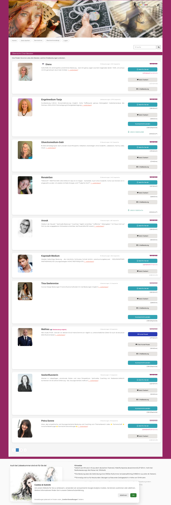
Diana (48, 64)
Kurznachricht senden (142, 124)
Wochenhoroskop (53, 40)
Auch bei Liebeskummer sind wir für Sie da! (29, 465)
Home (14, 40)
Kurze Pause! (142, 334)
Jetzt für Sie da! (142, 69)
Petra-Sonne (47, 421)
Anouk (44, 220)
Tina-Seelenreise (50, 283)
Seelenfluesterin (49, 375)
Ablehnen (123, 495)
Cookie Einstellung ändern (142, 481)
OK (133, 495)
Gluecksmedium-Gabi (52, 142)
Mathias (53, 329)
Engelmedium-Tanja (51, 99)
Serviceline (38, 40)
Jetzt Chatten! (142, 80)
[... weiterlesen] (79, 70)
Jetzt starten (25, 40)
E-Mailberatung (142, 89)
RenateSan (47, 177)
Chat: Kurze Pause (142, 344)
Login (66, 40)
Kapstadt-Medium (50, 256)
